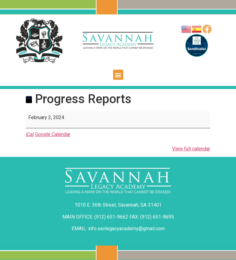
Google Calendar (52, 134)
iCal (30, 134)
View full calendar (191, 149)
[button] (118, 75)
